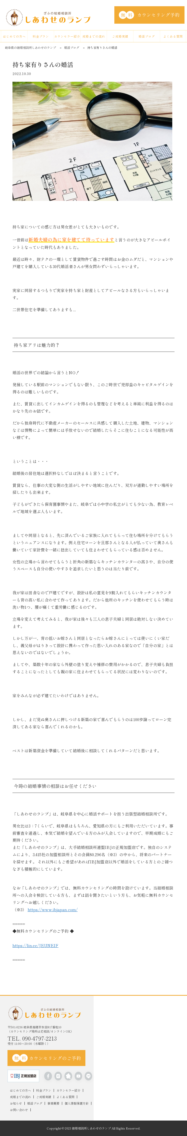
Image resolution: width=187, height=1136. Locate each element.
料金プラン (41, 36)
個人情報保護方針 (77, 1103)
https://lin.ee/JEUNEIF (35, 945)
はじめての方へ (14, 36)
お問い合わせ (19, 1109)
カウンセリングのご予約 (46, 1058)
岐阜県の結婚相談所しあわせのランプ (30, 47)
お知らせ (16, 1103)
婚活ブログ (147, 36)
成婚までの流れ (93, 36)
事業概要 (53, 1103)
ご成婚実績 (120, 36)
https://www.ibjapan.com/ (53, 909)
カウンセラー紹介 (67, 36)
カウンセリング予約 (149, 15)
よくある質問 (173, 36)
